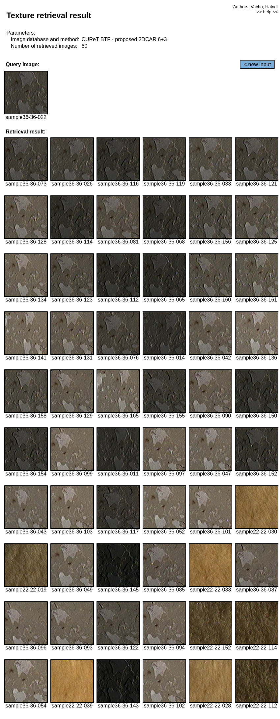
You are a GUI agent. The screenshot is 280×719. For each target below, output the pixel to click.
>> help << (267, 11)
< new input (257, 64)
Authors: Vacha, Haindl (255, 6)
